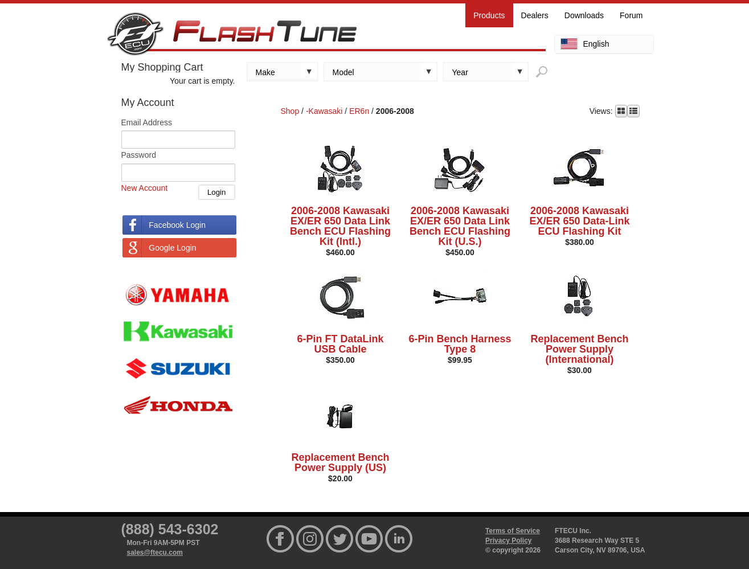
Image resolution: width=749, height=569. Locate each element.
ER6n (359, 111)
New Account (144, 188)
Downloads (584, 15)
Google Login (172, 247)
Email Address (146, 122)
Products (489, 15)
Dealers (535, 15)
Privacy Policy (508, 541)
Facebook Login (177, 225)
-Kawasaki (324, 111)
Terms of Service (512, 531)
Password (138, 154)
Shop (290, 111)
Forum (631, 15)
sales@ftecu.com (155, 552)
